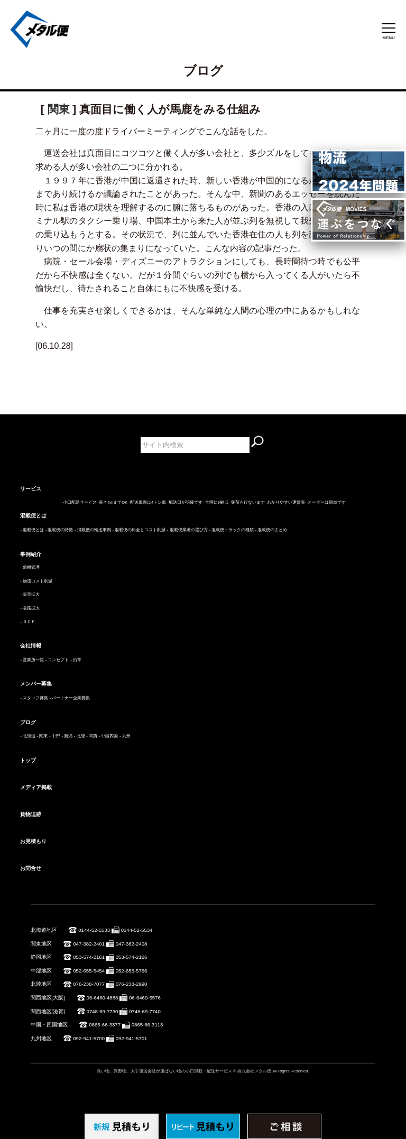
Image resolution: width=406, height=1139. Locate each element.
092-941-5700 (89, 1038)
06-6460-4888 (102, 998)
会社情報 (30, 646)
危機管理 (31, 567)
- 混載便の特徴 (59, 529)
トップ (28, 760)
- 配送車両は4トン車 (146, 502)
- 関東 (42, 736)
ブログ (28, 722)
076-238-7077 (89, 984)
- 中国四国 (108, 736)
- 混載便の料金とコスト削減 (138, 529)
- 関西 (91, 736)
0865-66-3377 (105, 1024)
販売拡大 (31, 594)
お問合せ (30, 868)
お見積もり (33, 841)
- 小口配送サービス (78, 502)
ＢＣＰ (29, 621)
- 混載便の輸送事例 (93, 529)
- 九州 (125, 736)
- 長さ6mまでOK (112, 502)
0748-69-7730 (102, 1011)
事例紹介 (30, 554)
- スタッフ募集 (34, 698)
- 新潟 (66, 736)
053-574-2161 (89, 957)
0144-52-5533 (94, 930)
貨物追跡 (30, 814)
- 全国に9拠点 (215, 502)
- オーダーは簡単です (325, 502)
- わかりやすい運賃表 (285, 502)
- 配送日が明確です (184, 502)
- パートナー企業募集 (70, 698)
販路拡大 (31, 608)
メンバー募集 (36, 684)
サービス (30, 489)
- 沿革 (75, 660)
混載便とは (33, 515)
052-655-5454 (89, 971)
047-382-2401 (89, 944)
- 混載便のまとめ (271, 529)
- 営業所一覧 (32, 660)
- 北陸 (79, 736)
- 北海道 (27, 736)
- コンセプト (57, 660)
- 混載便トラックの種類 (231, 529)
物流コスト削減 (37, 581)
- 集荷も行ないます (246, 502)
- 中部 (54, 736)
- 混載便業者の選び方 (187, 529)
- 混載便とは (32, 529)
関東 (59, 109)
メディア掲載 (36, 787)
